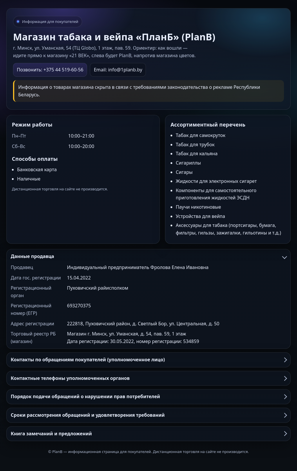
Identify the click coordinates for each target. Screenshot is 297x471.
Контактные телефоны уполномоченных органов (148, 378)
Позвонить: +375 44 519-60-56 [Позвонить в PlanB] (50, 69)
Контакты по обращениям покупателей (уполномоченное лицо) (148, 359)
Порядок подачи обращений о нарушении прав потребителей (148, 396)
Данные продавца (148, 256)
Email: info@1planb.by (118, 69)
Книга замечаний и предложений (148, 433)
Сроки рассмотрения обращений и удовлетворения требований (148, 415)
